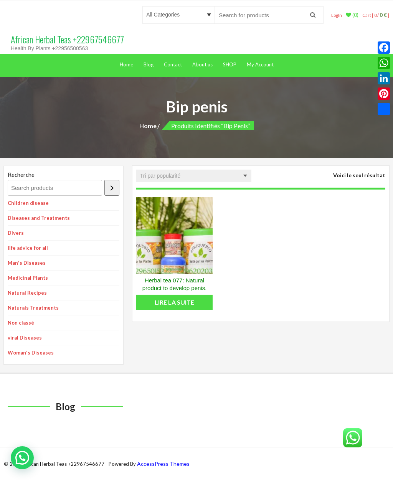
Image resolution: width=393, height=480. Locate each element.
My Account (260, 64)
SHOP (229, 64)
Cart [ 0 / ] (375, 15)
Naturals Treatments (33, 308)
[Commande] (193, 176)
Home (126, 64)
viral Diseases (25, 338)
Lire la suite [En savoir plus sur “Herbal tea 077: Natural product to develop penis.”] (174, 302)
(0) (352, 15)
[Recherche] (111, 188)
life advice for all (28, 248)
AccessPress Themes (163, 463)
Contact (173, 64)
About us (202, 64)
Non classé (21, 323)
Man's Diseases (27, 263)
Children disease (28, 203)
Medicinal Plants (28, 278)
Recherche (21, 174)
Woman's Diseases (31, 353)
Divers (16, 233)
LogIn (336, 15)
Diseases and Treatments (39, 218)
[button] (22, 457)
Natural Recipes (27, 293)
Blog (149, 64)
